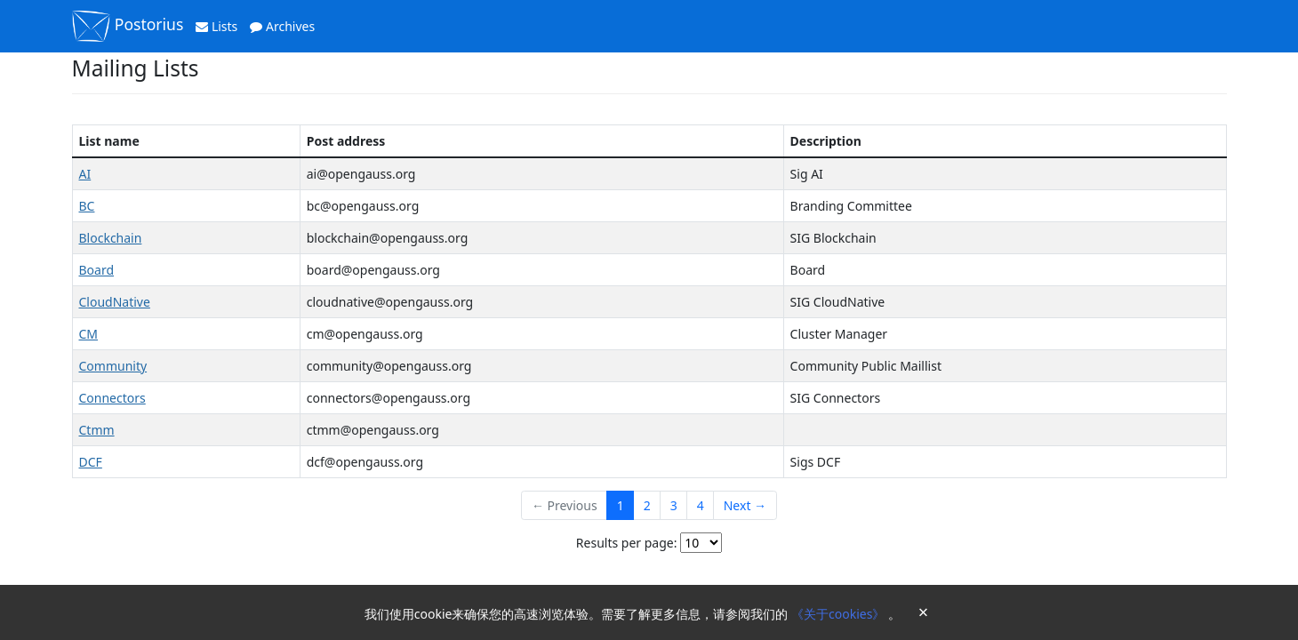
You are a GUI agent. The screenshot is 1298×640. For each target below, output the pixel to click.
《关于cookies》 (839, 613)
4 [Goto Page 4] (700, 505)
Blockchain (110, 237)
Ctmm (97, 429)
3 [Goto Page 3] (673, 505)
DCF (90, 461)
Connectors (112, 397)
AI (85, 173)
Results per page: (626, 542)
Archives (282, 26)
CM (89, 333)
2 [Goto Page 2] (647, 505)
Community (113, 365)
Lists (216, 26)
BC (87, 205)
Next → (745, 505)
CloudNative (114, 301)
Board (97, 269)
